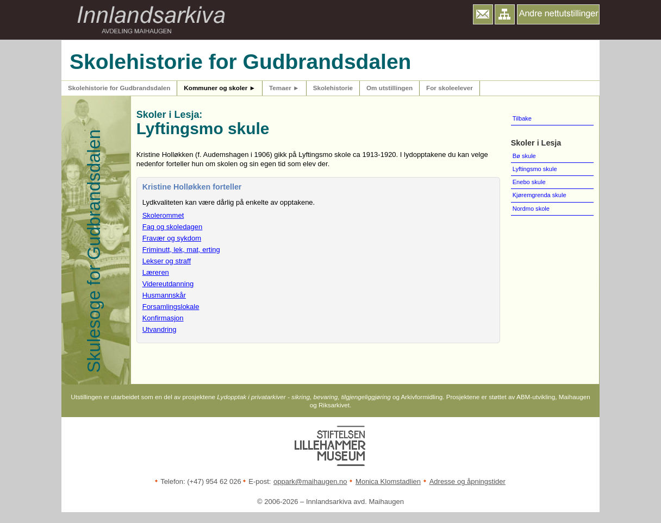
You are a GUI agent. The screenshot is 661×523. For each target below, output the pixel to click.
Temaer (284, 87)
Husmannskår (164, 295)
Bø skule (524, 156)
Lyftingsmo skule (535, 169)
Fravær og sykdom (171, 238)
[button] (483, 14)
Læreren (155, 272)
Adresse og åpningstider (467, 481)
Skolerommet (163, 215)
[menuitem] (552, 118)
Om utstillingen (389, 87)
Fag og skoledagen (172, 226)
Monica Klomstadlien (388, 481)
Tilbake (522, 118)
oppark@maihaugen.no (310, 481)
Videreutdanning (168, 283)
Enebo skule (529, 182)
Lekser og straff (166, 260)
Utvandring (159, 329)
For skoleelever (449, 87)
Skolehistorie (333, 87)
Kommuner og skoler (219, 87)
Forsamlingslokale (170, 306)
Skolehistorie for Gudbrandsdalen (119, 87)
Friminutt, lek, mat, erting (181, 249)
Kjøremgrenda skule (539, 195)
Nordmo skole (531, 208)
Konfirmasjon (163, 318)
